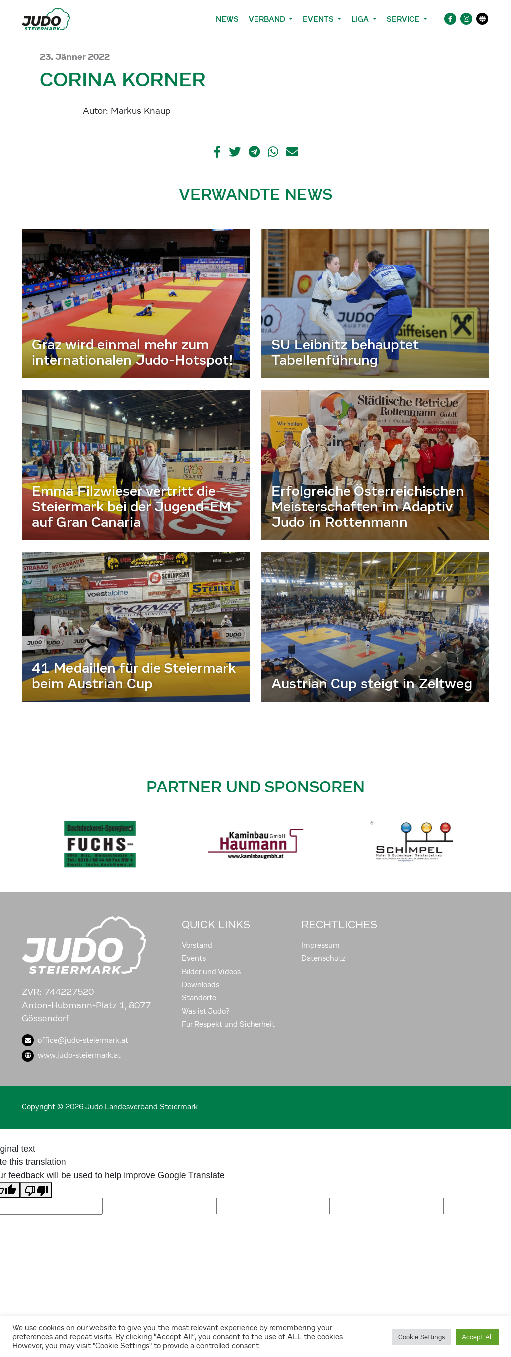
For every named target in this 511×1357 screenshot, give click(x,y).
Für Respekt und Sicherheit (228, 1024)
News (227, 19)
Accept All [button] (477, 1337)
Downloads (200, 984)
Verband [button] (268, 19)
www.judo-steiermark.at (71, 1055)
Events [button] (319, 19)
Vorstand (197, 945)
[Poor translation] (36, 1190)
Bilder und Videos (211, 971)
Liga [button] (361, 19)
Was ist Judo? (206, 1011)
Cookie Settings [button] (421, 1337)
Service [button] (404, 19)
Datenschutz (323, 958)
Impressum (320, 945)
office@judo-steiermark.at (75, 1040)
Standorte (199, 997)
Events (194, 958)
